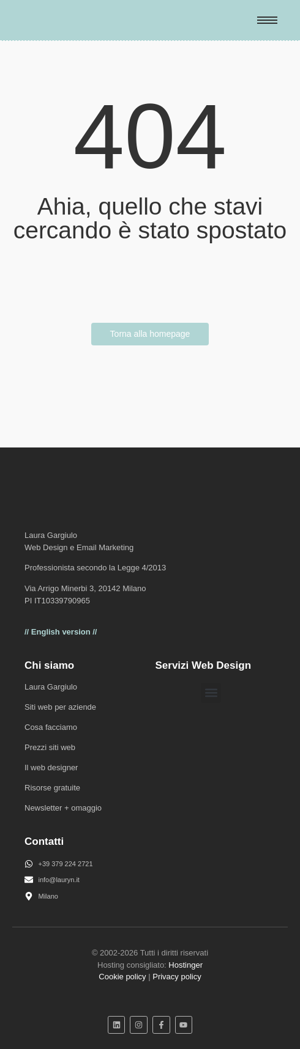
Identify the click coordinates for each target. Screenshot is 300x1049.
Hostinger (185, 965)
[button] (211, 693)
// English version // (60, 631)
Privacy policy (176, 976)
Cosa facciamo (50, 727)
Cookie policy (122, 976)
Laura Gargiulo (50, 686)
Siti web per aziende (60, 707)
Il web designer (51, 767)
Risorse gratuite (52, 787)
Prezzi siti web (49, 747)
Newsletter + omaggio (63, 807)
